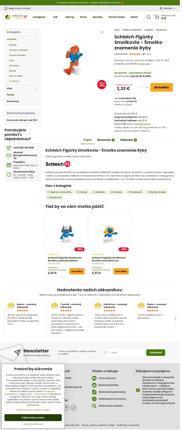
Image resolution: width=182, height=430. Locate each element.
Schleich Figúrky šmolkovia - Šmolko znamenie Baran (65, 259)
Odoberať (156, 352)
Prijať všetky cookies (33, 417)
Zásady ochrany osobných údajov (98, 425)
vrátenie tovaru (142, 124)
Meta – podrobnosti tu (38, 394)
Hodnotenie (120, 54)
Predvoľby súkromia (70, 425)
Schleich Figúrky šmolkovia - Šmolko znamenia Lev (109, 259)
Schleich (128, 104)
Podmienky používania (128, 425)
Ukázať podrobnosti (33, 424)
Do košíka (161, 87)
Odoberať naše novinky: (36, 355)
